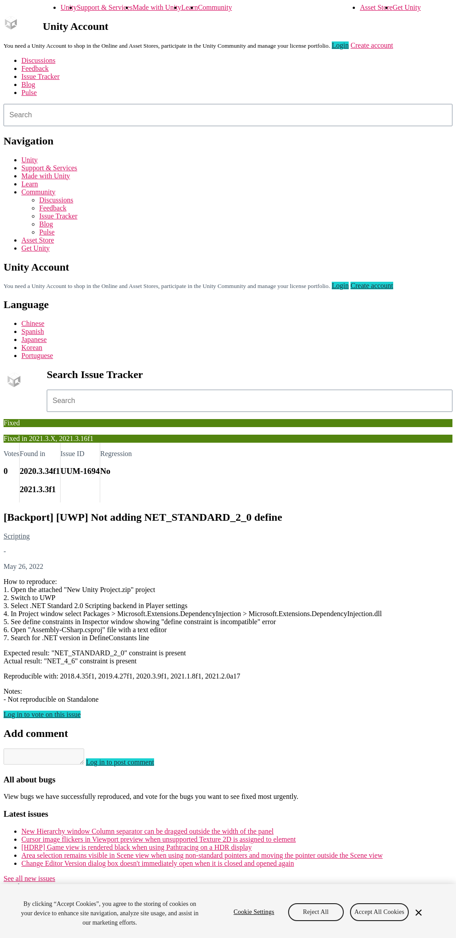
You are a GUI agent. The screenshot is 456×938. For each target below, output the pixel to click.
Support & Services (104, 7)
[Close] (418, 912)
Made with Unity (157, 7)
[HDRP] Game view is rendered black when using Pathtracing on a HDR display (136, 850)
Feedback (35, 68)
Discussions (38, 60)
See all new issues (29, 881)
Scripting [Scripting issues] (17, 536)
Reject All (316, 912)
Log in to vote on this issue (42, 714)
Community (215, 7)
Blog (28, 84)
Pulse (29, 92)
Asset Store (376, 7)
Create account (371, 45)
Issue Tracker (40, 76)
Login (340, 45)
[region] (228, 911)
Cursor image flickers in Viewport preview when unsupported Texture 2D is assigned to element (158, 842)
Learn (189, 7)
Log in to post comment (129, 765)
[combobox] (228, 115)
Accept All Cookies (379, 912)
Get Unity (406, 7)
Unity (69, 7)
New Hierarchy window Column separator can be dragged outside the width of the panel (147, 834)
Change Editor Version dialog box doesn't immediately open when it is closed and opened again (157, 866)
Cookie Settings (254, 912)
